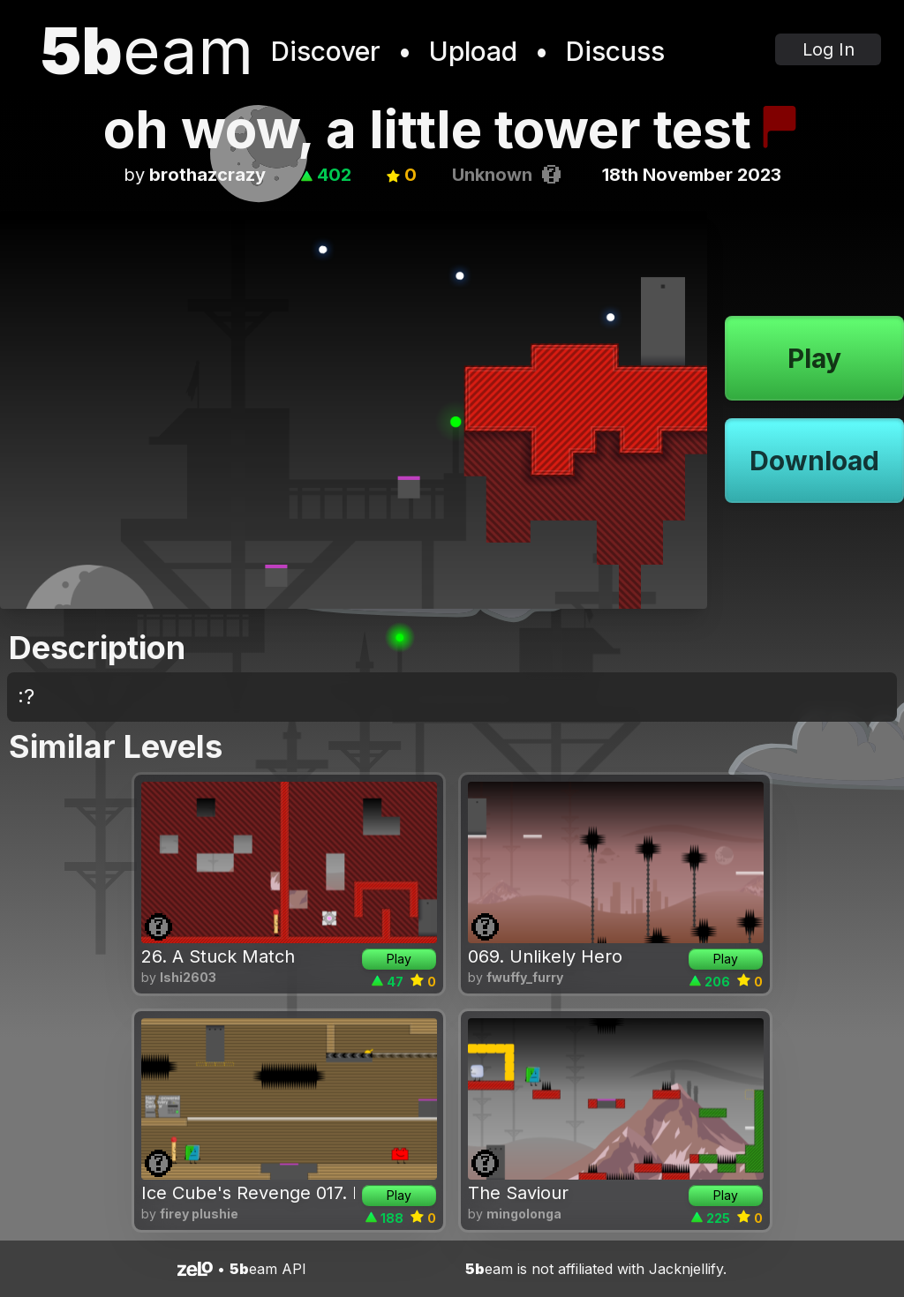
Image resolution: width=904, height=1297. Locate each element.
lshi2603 (188, 977)
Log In (828, 49)
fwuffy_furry (524, 977)
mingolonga (523, 1213)
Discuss (615, 51)
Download (814, 460)
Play (814, 358)
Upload (473, 51)
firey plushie (199, 1213)
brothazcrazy (207, 174)
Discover (325, 51)
